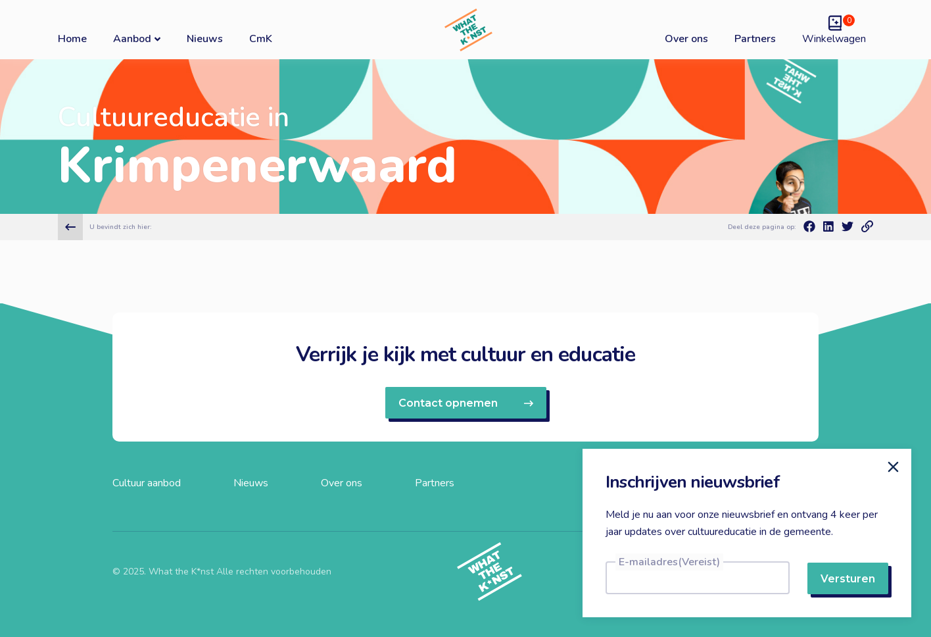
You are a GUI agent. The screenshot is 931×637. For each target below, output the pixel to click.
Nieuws (205, 39)
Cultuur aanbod (146, 483)
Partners (755, 39)
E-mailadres (669, 562)
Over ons (686, 39)
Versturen (848, 579)
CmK (260, 39)
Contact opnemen (465, 403)
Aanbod (136, 38)
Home (72, 39)
